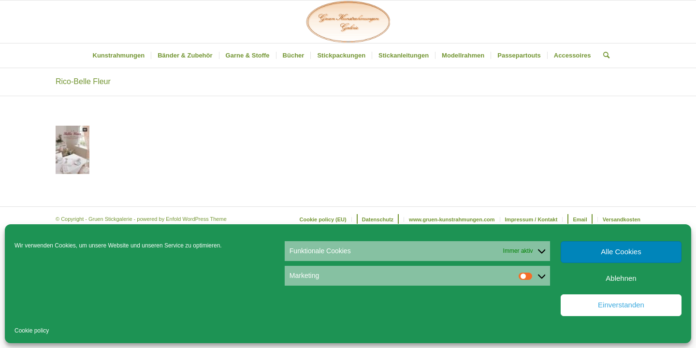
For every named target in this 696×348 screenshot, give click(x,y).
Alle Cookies (621, 251)
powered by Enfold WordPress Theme (181, 219)
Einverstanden (621, 305)
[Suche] (603, 56)
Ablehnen (621, 278)
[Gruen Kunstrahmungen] (348, 21)
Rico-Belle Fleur (83, 81)
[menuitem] (119, 56)
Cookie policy (31, 330)
